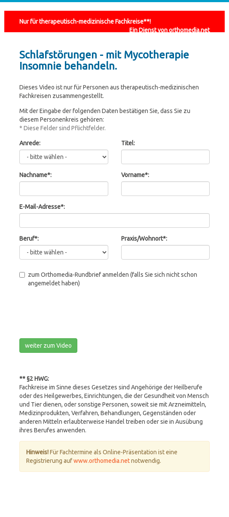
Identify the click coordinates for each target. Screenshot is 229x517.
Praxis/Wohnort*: (144, 238)
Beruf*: (29, 238)
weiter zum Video (48, 345)
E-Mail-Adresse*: (42, 206)
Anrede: (29, 143)
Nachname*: (35, 174)
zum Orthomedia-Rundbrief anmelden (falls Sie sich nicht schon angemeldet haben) (108, 279)
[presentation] (84, 315)
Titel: (128, 143)
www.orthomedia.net (101, 460)
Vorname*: (135, 174)
